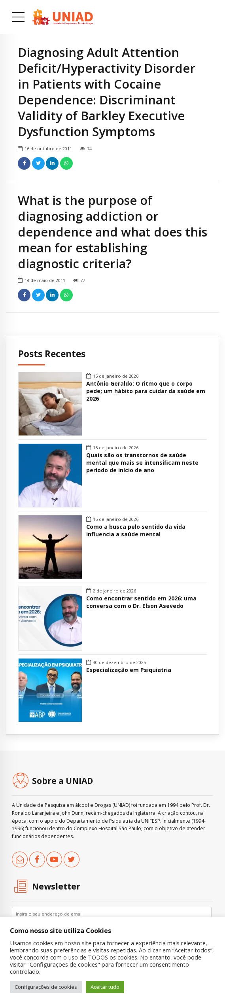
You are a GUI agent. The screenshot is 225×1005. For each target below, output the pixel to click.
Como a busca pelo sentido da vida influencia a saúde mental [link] (135, 530)
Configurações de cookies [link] (46, 986)
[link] (62, 17)
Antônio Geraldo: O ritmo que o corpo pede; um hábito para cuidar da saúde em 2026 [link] (145, 391)
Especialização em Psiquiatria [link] (128, 670)
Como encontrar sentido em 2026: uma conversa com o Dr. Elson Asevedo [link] (141, 602)
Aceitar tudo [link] (105, 986)
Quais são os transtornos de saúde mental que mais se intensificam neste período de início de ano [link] (142, 463)
